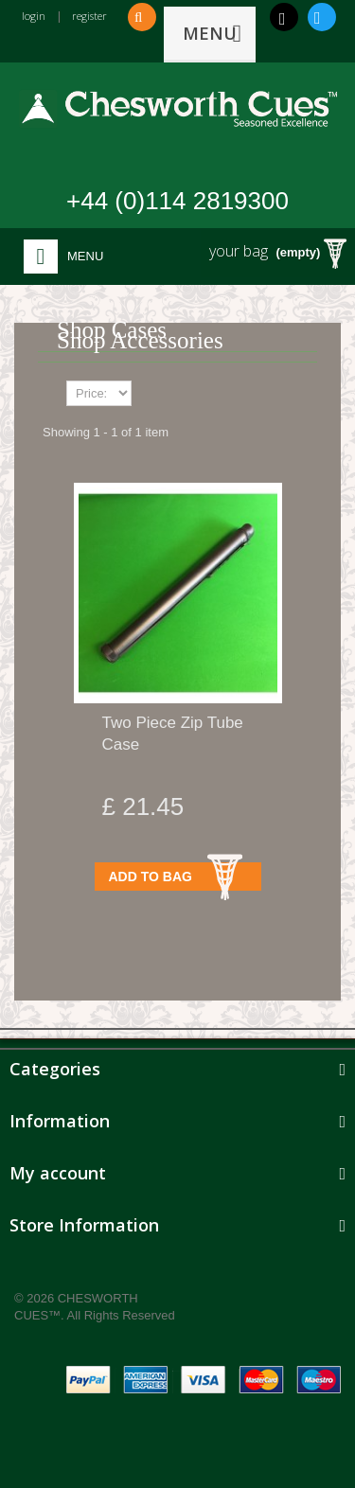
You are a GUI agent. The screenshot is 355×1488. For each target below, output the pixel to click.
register (89, 16)
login (33, 16)
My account (57, 1172)
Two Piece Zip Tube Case (172, 733)
